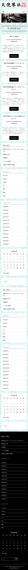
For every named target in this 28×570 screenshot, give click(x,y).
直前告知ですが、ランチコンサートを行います (12, 440)
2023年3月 (6, 210)
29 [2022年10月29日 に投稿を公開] (20, 268)
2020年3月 (6, 237)
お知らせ (5, 179)
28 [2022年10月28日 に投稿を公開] (17, 268)
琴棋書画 (5, 157)
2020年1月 (6, 244)
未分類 (4, 182)
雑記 (4, 196)
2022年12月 (6, 220)
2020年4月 (6, 234)
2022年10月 (6, 227)
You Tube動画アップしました (14, 63)
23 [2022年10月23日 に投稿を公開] (23, 265)
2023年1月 (6, 217)
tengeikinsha (14, 41)
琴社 (4, 189)
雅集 (4, 192)
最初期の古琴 (6, 154)
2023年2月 (6, 213)
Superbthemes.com (14, 567)
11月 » (7, 273)
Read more (14, 56)
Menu (23, 11)
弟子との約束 (14, 36)
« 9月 (4, 273)
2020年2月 (6, 240)
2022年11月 (6, 223)
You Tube (5, 175)
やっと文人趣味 (7, 161)
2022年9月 (6, 230)
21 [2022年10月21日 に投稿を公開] (17, 265)
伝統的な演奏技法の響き (9, 164)
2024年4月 (6, 206)
